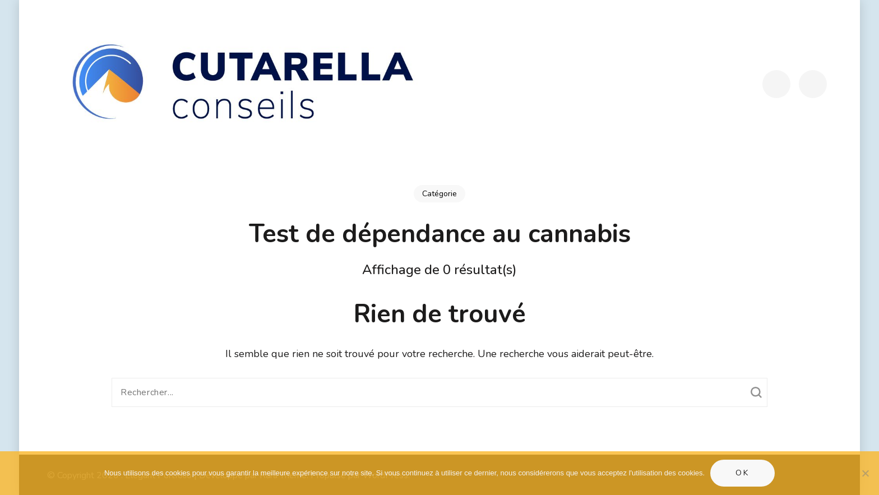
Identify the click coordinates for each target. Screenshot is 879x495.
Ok (742, 473)
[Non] (865, 473)
